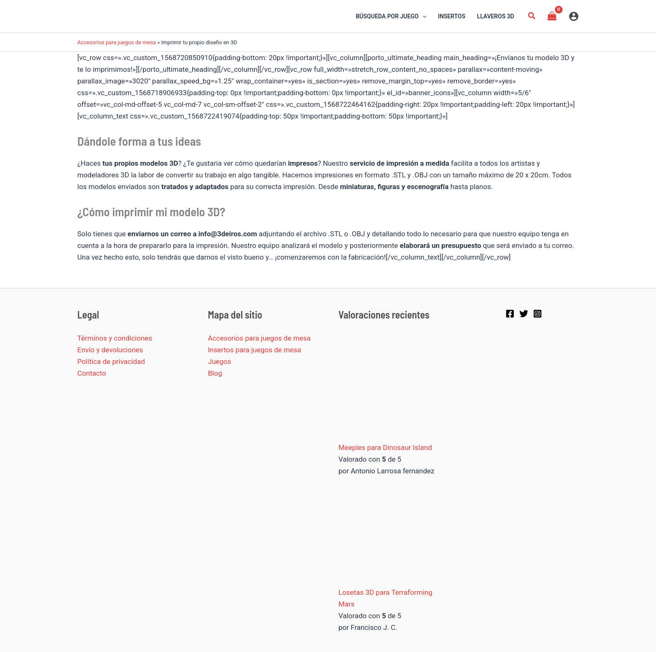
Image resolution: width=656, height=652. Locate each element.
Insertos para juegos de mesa (254, 350)
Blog (215, 373)
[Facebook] (510, 313)
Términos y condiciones (114, 338)
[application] (422, 16)
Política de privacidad (111, 361)
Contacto (91, 373)
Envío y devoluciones (110, 350)
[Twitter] (523, 313)
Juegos (219, 361)
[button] (531, 16)
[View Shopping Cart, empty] (552, 16)
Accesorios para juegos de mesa (116, 42)
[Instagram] (537, 313)
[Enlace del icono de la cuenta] (574, 16)
